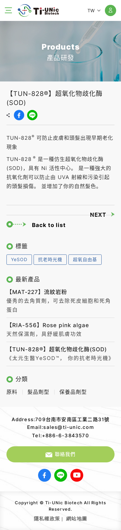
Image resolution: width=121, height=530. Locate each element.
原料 (11, 391)
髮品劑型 (38, 391)
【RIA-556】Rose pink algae (47, 324)
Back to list (36, 224)
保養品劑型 (73, 391)
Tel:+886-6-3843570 (60, 435)
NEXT (102, 214)
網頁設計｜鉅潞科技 (88, 517)
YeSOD (19, 258)
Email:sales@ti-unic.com (60, 427)
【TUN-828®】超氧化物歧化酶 (38, 10)
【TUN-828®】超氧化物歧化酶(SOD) (56, 348)
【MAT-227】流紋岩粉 (36, 291)
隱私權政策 (47, 519)
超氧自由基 (85, 258)
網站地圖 (76, 519)
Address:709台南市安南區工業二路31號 (61, 419)
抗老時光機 (50, 258)
